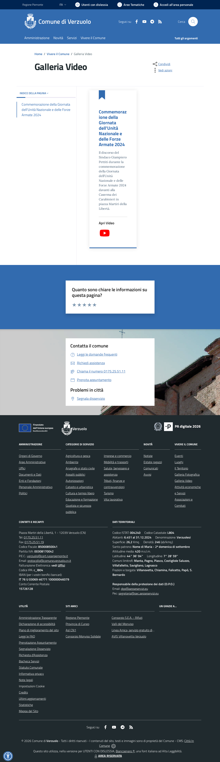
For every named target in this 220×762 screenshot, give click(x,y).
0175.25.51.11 (33, 537)
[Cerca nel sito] (193, 21)
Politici (23, 493)
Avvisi (147, 474)
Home (38, 54)
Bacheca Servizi (29, 661)
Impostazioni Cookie (32, 686)
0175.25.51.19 (34, 542)
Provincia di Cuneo (77, 624)
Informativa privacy (31, 673)
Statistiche (26, 704)
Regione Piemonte (77, 617)
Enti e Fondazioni (30, 480)
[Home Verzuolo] (59, 22)
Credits (23, 692)
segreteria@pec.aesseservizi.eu (138, 593)
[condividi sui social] (161, 64)
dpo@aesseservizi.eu (134, 588)
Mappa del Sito (28, 711)
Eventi (179, 455)
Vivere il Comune (58, 54)
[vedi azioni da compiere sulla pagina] (162, 70)
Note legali (26, 680)
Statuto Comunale (31, 667)
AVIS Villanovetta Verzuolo (129, 636)
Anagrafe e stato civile (80, 468)
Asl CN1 (71, 630)
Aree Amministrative (32, 462)
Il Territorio (181, 468)
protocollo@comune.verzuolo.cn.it (49, 560)
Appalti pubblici (75, 474)
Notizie (148, 455)
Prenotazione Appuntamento (38, 642)
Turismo (109, 493)
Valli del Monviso (122, 624)
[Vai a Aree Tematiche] (131, 4)
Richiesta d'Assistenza (33, 655)
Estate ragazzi (153, 462)
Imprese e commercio (117, 455)
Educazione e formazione (82, 499)
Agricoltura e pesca (78, 455)
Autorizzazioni (75, 480)
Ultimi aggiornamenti (32, 698)
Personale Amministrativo (35, 487)
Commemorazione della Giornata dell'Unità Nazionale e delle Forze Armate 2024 (113, 128)
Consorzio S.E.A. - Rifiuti (127, 617)
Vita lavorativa (113, 499)
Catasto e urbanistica (79, 487)
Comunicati (151, 468)
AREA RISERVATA (108, 755)
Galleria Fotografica (187, 474)
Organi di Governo (30, 455)
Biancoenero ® (125, 751)
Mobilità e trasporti (116, 462)
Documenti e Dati (30, 474)
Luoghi (179, 462)
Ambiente (72, 462)
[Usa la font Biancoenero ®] (92, 4)
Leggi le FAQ (27, 636)
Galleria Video (183, 480)
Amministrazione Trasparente (38, 617)
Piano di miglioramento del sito (39, 630)
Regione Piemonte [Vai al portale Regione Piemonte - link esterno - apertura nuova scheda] (32, 5)
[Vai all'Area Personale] (173, 4)
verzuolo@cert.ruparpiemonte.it (47, 556)
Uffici (22, 468)
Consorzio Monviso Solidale (83, 636)
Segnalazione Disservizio (34, 648)
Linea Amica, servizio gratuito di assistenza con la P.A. (146, 630)
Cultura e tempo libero (80, 493)
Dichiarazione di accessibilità (37, 624)
